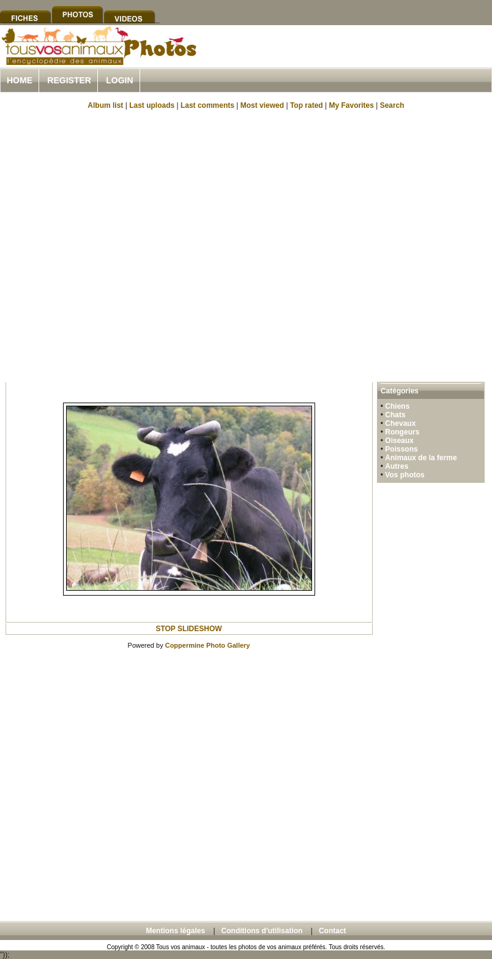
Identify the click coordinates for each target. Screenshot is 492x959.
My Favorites (351, 105)
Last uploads (151, 105)
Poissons (401, 449)
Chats (395, 415)
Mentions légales (175, 931)
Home (19, 80)
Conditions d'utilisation (262, 931)
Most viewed (262, 105)
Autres (396, 466)
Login (119, 80)
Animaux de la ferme (421, 457)
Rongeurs (402, 432)
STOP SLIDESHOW (188, 628)
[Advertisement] (126, 244)
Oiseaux (399, 440)
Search (392, 105)
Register (69, 80)
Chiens (397, 406)
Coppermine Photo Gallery (207, 645)
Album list (105, 105)
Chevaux (400, 423)
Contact (332, 931)
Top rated (306, 105)
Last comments (207, 105)
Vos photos (404, 475)
